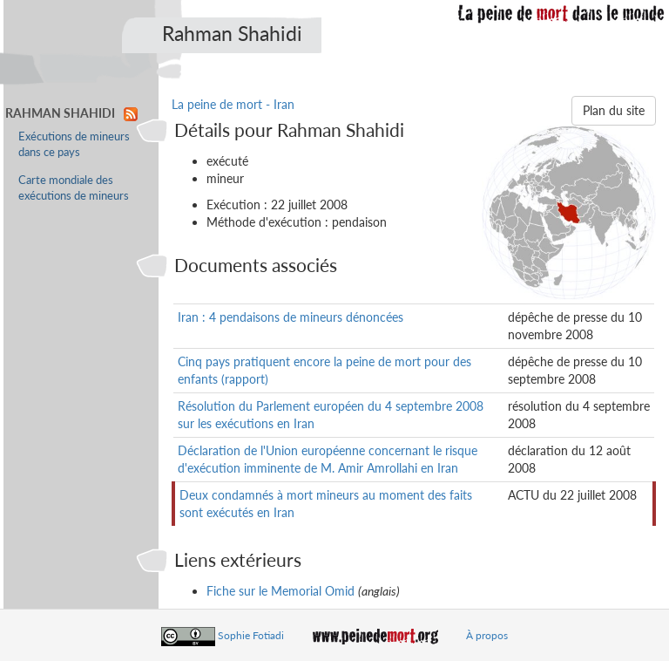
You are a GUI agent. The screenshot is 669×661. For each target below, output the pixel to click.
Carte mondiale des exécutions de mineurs (73, 188)
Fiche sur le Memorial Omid (280, 590)
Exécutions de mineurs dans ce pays (74, 144)
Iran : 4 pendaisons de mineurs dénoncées (290, 317)
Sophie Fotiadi (251, 635)
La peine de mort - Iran (233, 104)
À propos (487, 635)
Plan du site (614, 110)
